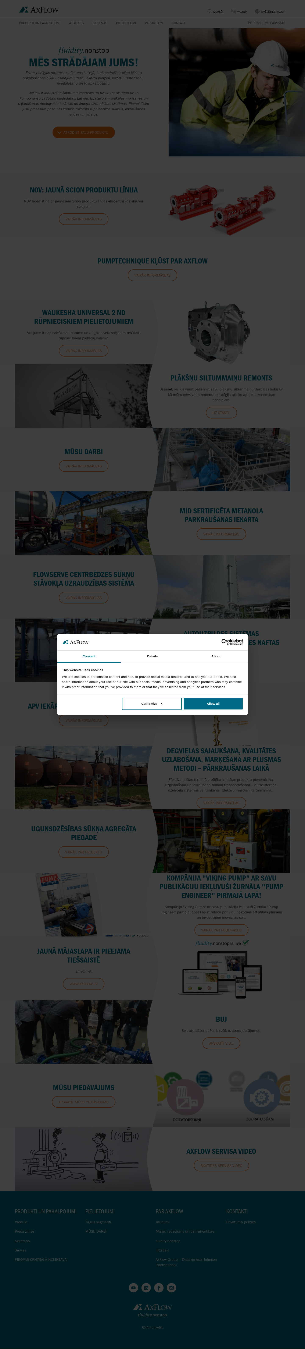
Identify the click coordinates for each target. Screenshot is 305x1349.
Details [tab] (152, 656)
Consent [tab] (89, 656)
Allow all (213, 703)
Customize (152, 703)
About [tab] (216, 656)
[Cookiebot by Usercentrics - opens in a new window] (224, 642)
